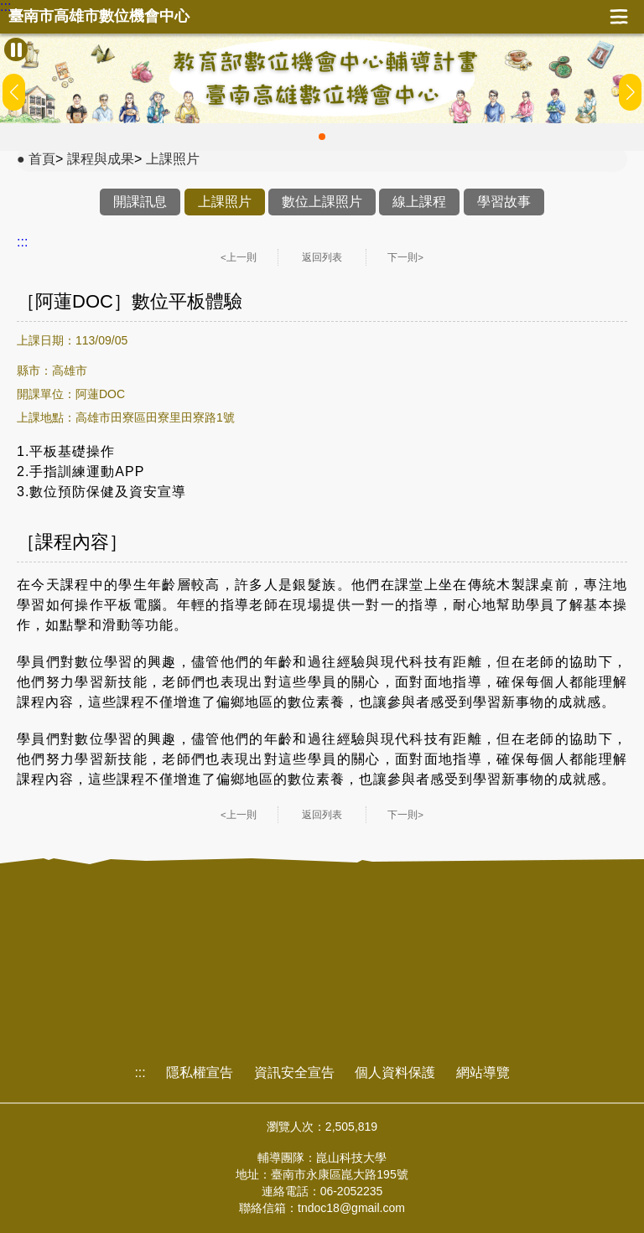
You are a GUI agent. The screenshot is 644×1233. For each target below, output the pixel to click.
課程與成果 (100, 159)
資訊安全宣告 (294, 1072)
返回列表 (322, 257)
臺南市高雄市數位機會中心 (99, 16)
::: (5, 6)
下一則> (405, 257)
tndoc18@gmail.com (351, 1208)
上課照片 (173, 159)
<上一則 (239, 257)
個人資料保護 (395, 1072)
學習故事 (504, 201)
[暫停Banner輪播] (16, 49)
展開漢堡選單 (619, 17)
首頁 (42, 159)
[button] (322, 136)
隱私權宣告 (199, 1072)
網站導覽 (483, 1072)
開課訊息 (140, 201)
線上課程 (419, 201)
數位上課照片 (322, 201)
